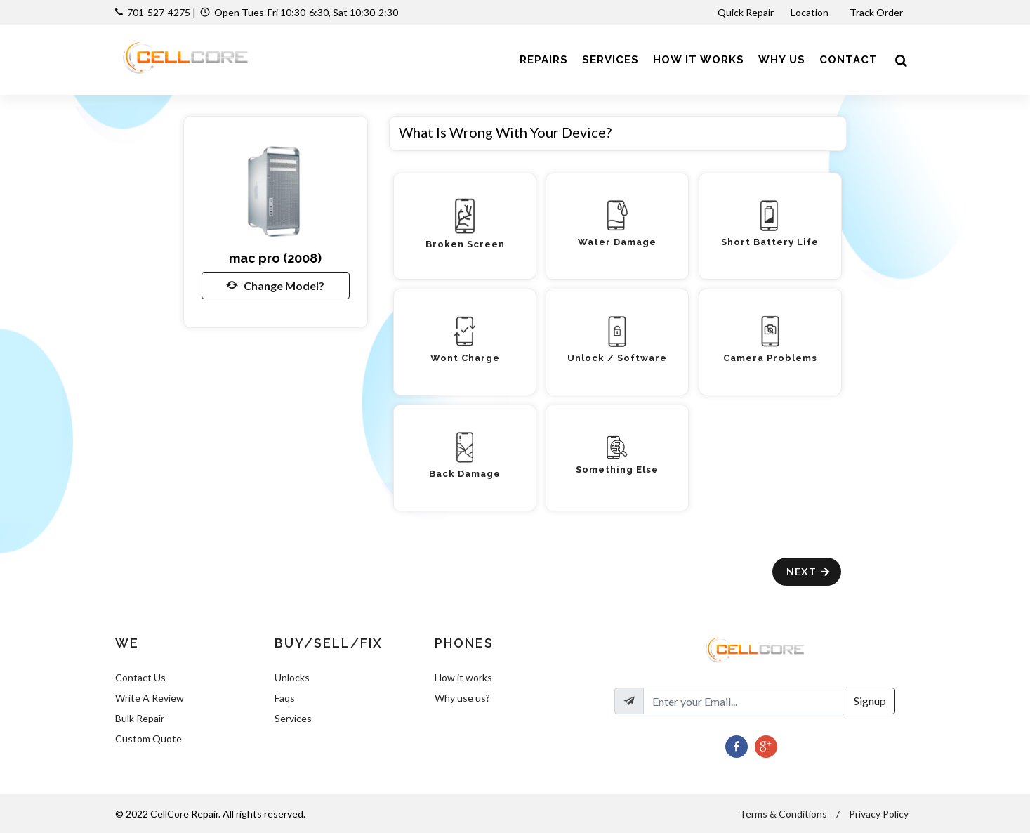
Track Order (877, 12)
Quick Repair (746, 12)
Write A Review (149, 698)
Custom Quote (148, 739)
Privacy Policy (879, 814)
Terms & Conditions (783, 814)
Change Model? (275, 285)
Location (811, 12)
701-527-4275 (158, 12)
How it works (463, 677)
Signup (870, 700)
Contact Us (140, 677)
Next (808, 571)
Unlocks (292, 677)
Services (293, 718)
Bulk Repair (139, 718)
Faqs (285, 698)
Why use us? (462, 698)
